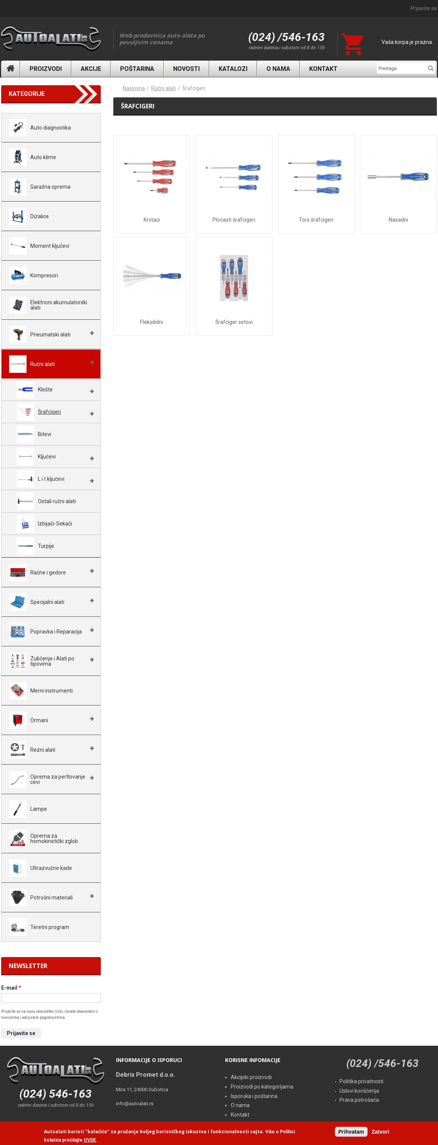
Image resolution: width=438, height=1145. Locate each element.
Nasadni (398, 220)
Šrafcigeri (193, 88)
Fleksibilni (151, 322)
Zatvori (381, 1132)
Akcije (91, 68)
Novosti (186, 68)
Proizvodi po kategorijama (262, 1087)
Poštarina (137, 68)
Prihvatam (351, 1132)
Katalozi (233, 68)
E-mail (11, 988)
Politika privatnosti (361, 1081)
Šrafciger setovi (234, 322)
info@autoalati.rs (134, 1103)
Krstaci (152, 220)
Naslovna (10, 68)
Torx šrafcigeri (316, 220)
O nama (278, 68)
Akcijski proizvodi (251, 1077)
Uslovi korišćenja (359, 1091)
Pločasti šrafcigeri (234, 220)
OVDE (90, 1140)
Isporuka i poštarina (254, 1096)
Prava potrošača (359, 1100)
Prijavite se (424, 8)
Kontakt (323, 68)
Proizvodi (46, 68)
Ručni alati (163, 88)
